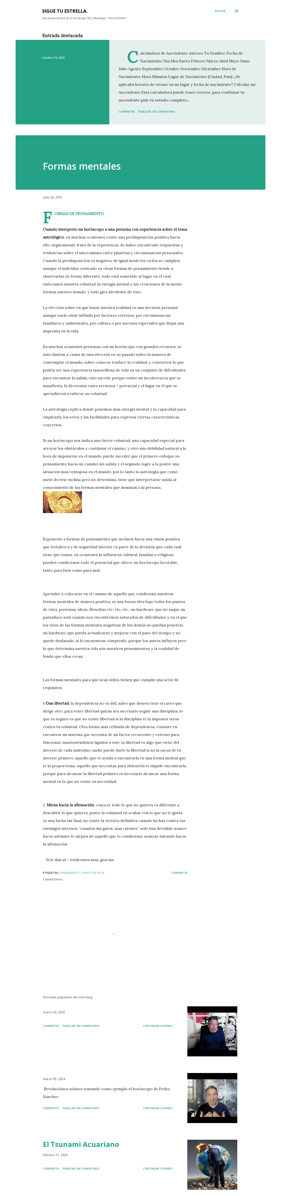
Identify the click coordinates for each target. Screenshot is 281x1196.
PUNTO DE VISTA (93, 873)
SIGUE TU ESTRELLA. (65, 11)
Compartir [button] (127, 111)
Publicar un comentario (156, 111)
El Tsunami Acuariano (81, 1144)
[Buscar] (220, 11)
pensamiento (70, 873)
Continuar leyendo (158, 1026)
